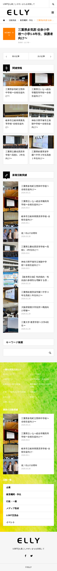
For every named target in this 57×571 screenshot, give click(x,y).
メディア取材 (12, 508)
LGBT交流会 (12, 515)
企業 (8, 487)
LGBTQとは (8, 379)
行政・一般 (11, 501)
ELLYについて (9, 374)
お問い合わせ (8, 402)
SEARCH (53, 4)
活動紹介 (33, 392)
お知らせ (6, 397)
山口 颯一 (27, 42)
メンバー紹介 (35, 374)
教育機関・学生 (13, 494)
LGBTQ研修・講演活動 (39, 379)
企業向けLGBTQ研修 (11, 384)
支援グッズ (34, 397)
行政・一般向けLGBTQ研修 (14, 392)
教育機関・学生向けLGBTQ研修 (41, 385)
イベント (10, 522)
